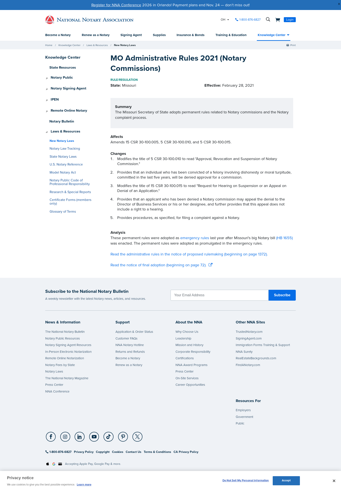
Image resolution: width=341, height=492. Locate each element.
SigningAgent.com (249, 339)
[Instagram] (64, 437)
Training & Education (231, 35)
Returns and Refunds (130, 352)
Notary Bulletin (60, 115)
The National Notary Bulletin (65, 332)
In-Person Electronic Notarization (68, 352)
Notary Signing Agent (65, 86)
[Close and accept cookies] (334, 481)
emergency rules (194, 238)
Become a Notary (58, 35)
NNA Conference (57, 392)
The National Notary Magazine (66, 378)
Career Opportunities (190, 385)
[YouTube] (92, 437)
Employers (243, 410)
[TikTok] (106, 437)
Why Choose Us (187, 332)
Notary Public (59, 77)
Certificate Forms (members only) (71, 191)
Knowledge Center (271, 35)
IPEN (53, 96)
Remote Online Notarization (64, 358)
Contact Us (133, 452)
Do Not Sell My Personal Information (245, 481)
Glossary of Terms (61, 199)
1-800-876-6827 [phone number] (250, 20)
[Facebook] (51, 437)
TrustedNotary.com (249, 332)
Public (240, 424)
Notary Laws (54, 372)
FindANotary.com (248, 365)
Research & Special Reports (68, 184)
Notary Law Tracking (63, 140)
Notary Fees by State (60, 365)
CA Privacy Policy (186, 452)
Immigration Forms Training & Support (263, 345)
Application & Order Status (134, 332)
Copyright (103, 452)
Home (48, 45)
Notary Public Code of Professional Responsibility (67, 173)
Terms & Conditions (157, 452)
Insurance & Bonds (190, 35)
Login (290, 20)
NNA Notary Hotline (129, 345)
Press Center (54, 385)
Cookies (117, 452)
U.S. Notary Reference (64, 156)
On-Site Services (187, 378)
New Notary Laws (124, 45)
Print (293, 45)
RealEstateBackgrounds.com (256, 358)
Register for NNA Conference (116, 5)
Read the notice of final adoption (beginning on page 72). (158, 265)
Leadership (183, 339)
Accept (286, 481)
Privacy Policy (84, 452)
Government (244, 417)
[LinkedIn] (78, 437)
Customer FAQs (126, 339)
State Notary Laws (62, 148)
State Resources (61, 68)
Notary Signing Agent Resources (68, 345)
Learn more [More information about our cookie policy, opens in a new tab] (84, 484)
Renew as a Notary (96, 35)
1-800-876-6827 (58, 452)
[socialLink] (51, 437)
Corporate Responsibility (193, 352)
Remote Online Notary (65, 105)
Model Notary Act (61, 164)
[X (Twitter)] (134, 437)
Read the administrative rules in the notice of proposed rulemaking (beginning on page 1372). (189, 254)
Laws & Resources (97, 45)
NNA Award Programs (191, 365)
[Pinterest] (120, 437)
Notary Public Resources (62, 339)
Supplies (159, 35)
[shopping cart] (276, 19)
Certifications (185, 358)
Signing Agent (131, 35)
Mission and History (189, 345)
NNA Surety (244, 352)
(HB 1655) (284, 238)
